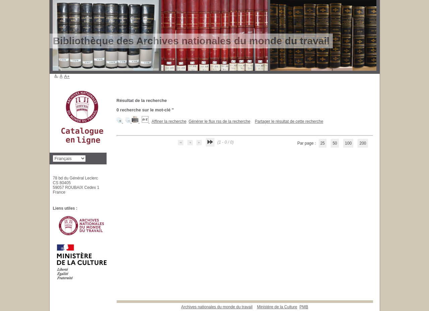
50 (334, 143)
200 (362, 143)
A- (56, 76)
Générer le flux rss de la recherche (219, 121)
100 (348, 143)
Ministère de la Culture (277, 307)
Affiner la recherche (168, 121)
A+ (67, 76)
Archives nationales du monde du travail (217, 307)
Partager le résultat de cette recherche (289, 121)
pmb (303, 307)
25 (322, 143)
